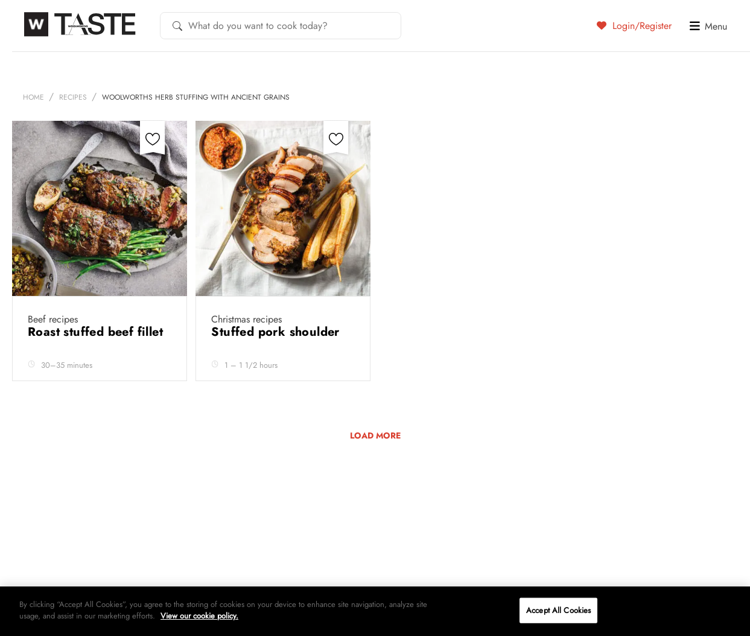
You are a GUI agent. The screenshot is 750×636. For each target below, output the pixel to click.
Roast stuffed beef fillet (97, 332)
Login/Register (634, 25)
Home (33, 97)
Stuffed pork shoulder (277, 332)
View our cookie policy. (199, 616)
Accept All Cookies (558, 610)
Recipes (73, 97)
